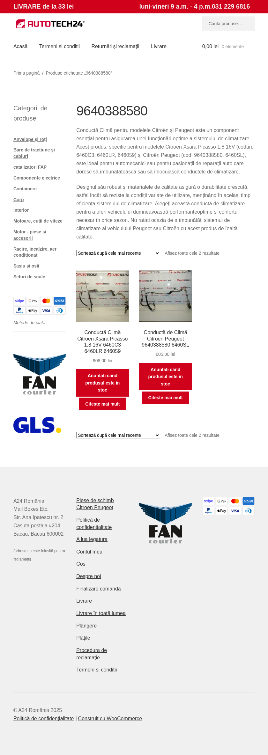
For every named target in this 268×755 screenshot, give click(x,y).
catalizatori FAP (30, 167)
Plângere (86, 625)
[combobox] (228, 24)
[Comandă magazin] (118, 253)
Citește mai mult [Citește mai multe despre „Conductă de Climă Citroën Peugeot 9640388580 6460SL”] (165, 397)
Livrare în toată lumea (101, 613)
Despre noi (88, 576)
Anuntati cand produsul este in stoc (102, 382)
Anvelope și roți (30, 139)
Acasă (20, 46)
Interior (21, 210)
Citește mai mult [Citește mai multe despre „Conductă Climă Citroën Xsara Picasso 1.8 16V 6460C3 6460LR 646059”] (102, 404)
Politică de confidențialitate (43, 718)
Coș (80, 564)
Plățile (83, 638)
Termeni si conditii (59, 46)
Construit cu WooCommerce (110, 718)
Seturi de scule (29, 276)
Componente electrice (36, 177)
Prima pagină (26, 73)
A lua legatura (92, 539)
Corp (18, 199)
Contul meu (89, 551)
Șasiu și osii (26, 265)
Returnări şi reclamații (115, 46)
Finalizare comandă (98, 588)
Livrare (159, 46)
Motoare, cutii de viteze (38, 221)
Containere (25, 188)
